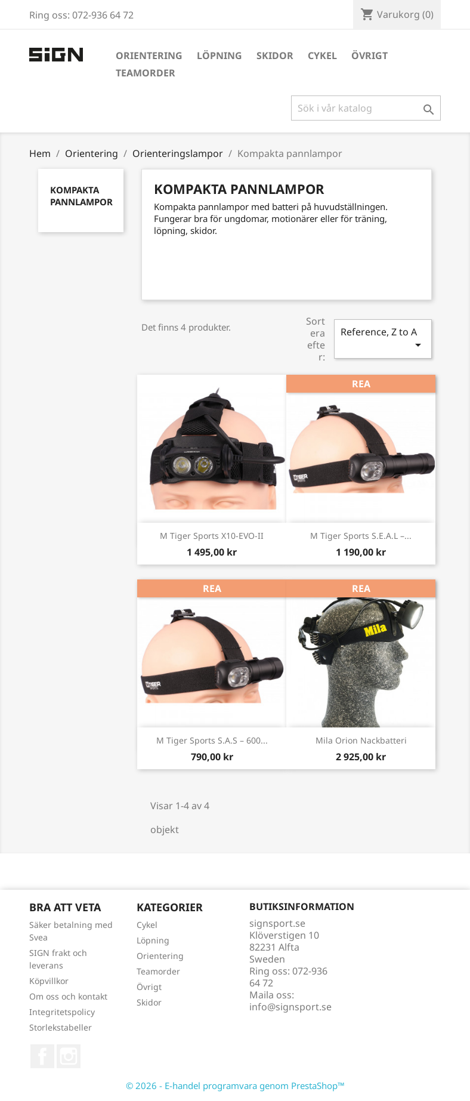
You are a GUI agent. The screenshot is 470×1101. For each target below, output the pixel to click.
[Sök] (366, 108)
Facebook (42, 1056)
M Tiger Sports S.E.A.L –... (361, 535)
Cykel (322, 55)
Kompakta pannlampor (81, 196)
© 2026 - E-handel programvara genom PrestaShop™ (235, 1085)
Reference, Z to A (383, 338)
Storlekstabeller (60, 1027)
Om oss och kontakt (68, 996)
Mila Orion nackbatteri (361, 740)
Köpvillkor (49, 980)
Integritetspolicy (62, 1011)
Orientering (149, 55)
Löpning (219, 55)
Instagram (69, 1056)
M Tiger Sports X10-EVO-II (212, 535)
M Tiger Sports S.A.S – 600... (212, 740)
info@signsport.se (290, 1006)
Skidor (274, 55)
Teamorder (145, 72)
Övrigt (369, 55)
